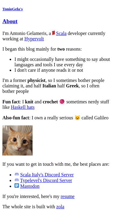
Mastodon (29, 186)
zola (60, 206)
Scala (61, 33)
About (9, 21)
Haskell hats (23, 107)
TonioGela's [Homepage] (12, 9)
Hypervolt (34, 38)
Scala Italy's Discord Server (47, 174)
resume (67, 196)
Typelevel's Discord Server (46, 180)
